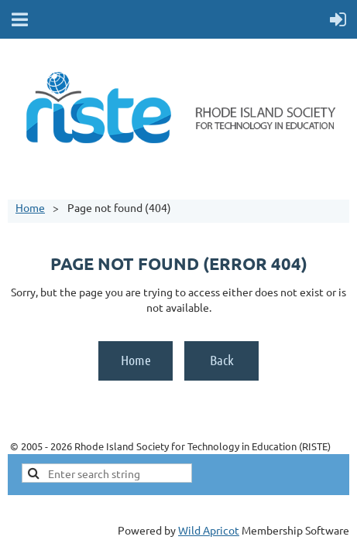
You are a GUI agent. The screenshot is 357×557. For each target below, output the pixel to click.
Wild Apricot (208, 530)
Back (222, 359)
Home (30, 207)
